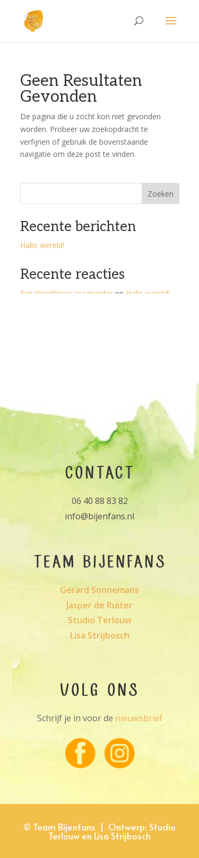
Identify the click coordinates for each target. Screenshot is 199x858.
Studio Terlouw (100, 620)
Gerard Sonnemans (99, 590)
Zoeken (161, 194)
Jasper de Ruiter (99, 605)
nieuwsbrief (138, 718)
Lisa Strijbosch (99, 635)
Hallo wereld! (42, 245)
